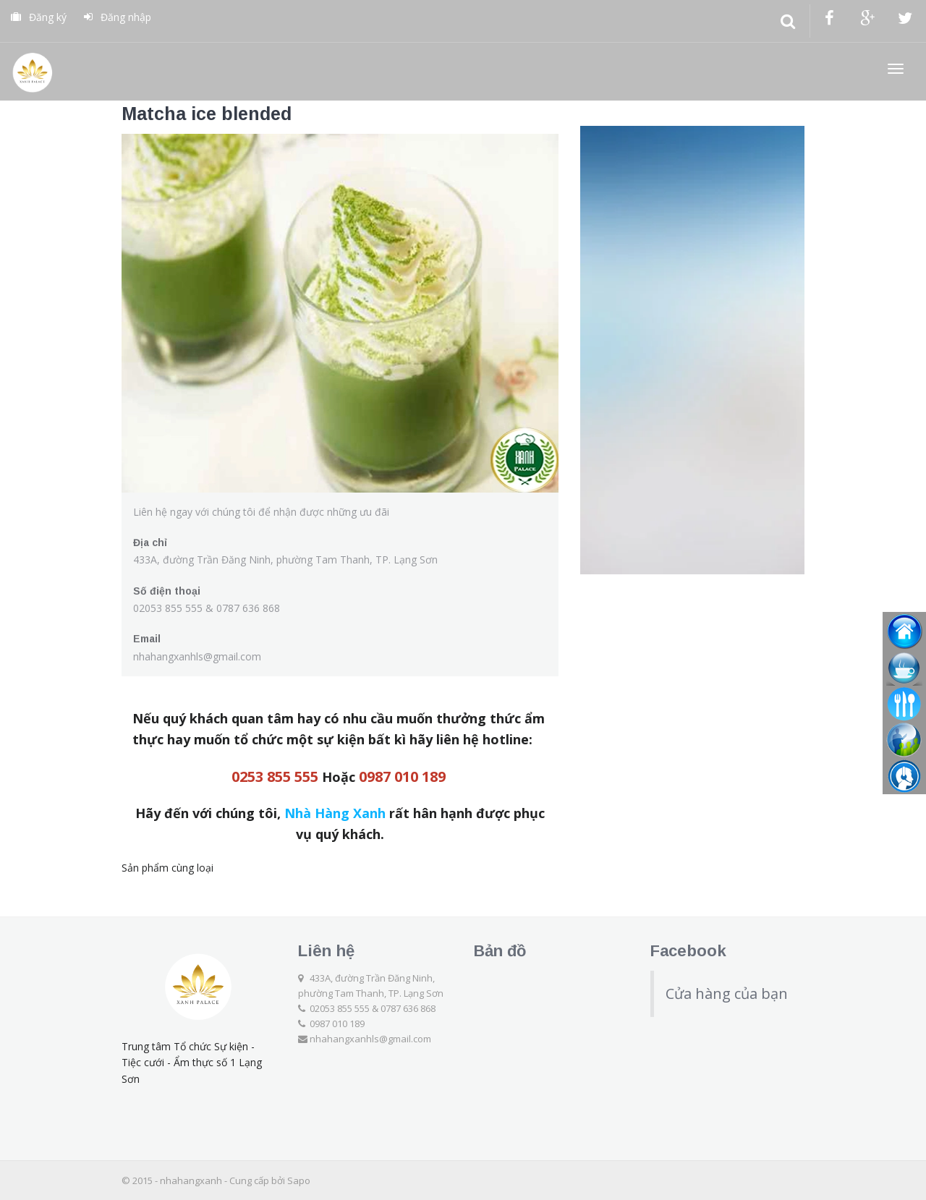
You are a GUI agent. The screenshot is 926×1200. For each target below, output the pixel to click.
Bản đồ (500, 951)
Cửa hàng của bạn (727, 993)
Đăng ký (39, 17)
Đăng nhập (117, 17)
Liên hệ (326, 951)
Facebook (688, 951)
